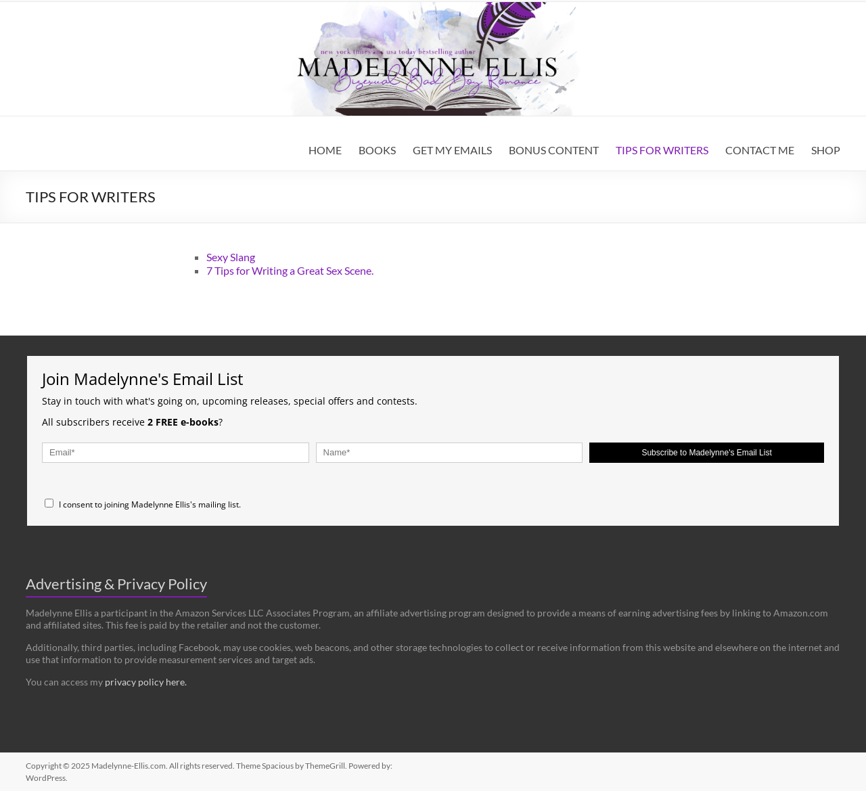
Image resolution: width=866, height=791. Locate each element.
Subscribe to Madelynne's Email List (706, 452)
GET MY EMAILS (452, 149)
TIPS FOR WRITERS (662, 149)
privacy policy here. (146, 681)
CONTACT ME (759, 149)
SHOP (825, 149)
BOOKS (377, 149)
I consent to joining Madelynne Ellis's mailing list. (143, 504)
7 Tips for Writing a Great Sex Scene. (289, 270)
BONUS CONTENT (554, 149)
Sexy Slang (230, 256)
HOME (325, 149)
